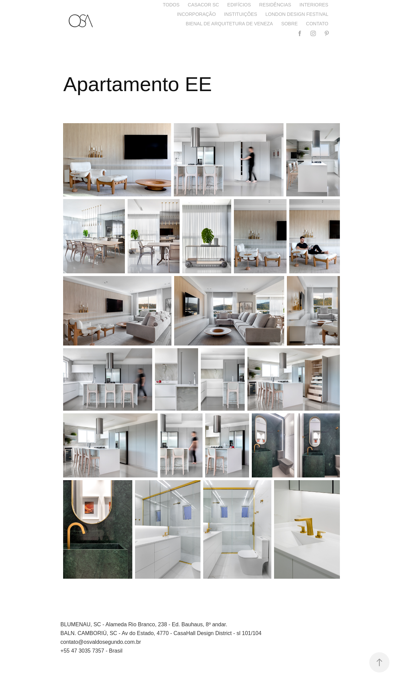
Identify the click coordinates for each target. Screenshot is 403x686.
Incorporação (196, 14)
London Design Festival (296, 14)
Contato (317, 23)
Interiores (313, 4)
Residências (275, 4)
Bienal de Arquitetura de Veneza (229, 23)
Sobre (289, 23)
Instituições (240, 14)
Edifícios (239, 4)
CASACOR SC (203, 4)
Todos (171, 4)
